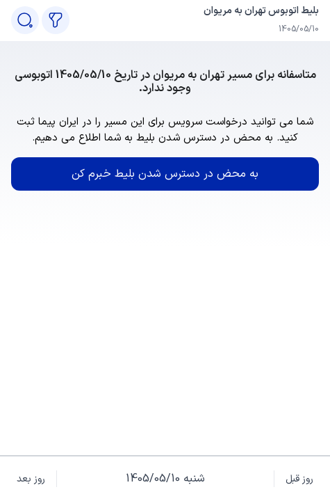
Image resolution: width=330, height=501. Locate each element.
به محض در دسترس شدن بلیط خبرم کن (165, 174)
